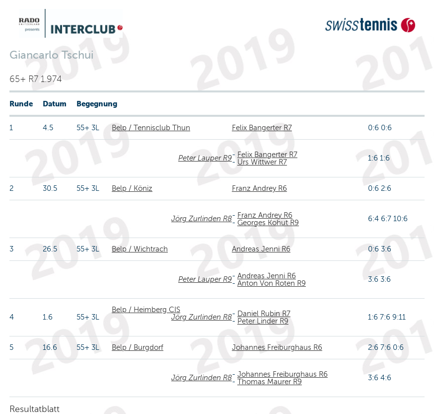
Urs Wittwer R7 (262, 162)
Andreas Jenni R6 (261, 249)
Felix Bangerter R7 (262, 128)
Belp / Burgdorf (137, 347)
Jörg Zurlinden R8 (201, 219)
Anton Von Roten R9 (271, 283)
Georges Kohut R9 (268, 223)
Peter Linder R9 (263, 321)
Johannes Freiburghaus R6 (277, 347)
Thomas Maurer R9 (269, 382)
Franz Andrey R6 (259, 188)
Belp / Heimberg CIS (146, 310)
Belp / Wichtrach (140, 249)
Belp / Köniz (132, 188)
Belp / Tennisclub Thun (151, 128)
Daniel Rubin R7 (263, 314)
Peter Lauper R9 (205, 158)
